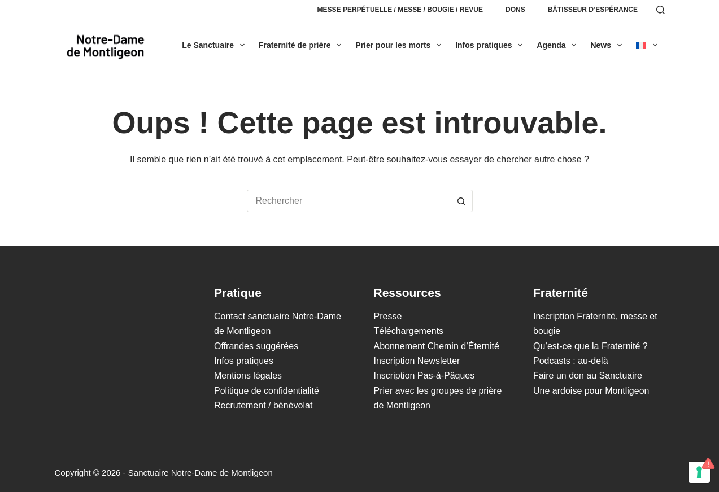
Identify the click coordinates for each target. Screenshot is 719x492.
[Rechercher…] (348, 201)
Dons (515, 10)
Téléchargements (409, 331)
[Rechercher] (660, 10)
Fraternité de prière (302, 45)
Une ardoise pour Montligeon (591, 391)
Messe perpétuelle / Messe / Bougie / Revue (400, 10)
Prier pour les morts (400, 45)
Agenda (559, 45)
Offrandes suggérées (256, 346)
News (608, 45)
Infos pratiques (491, 45)
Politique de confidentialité (266, 391)
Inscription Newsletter (417, 361)
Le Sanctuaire (215, 45)
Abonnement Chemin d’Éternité (436, 346)
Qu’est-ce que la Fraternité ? (590, 346)
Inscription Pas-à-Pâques (424, 375)
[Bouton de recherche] (461, 201)
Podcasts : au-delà (570, 361)
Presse (388, 316)
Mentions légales (248, 375)
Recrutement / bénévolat (263, 405)
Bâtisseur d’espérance (593, 10)
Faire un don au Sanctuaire (587, 375)
